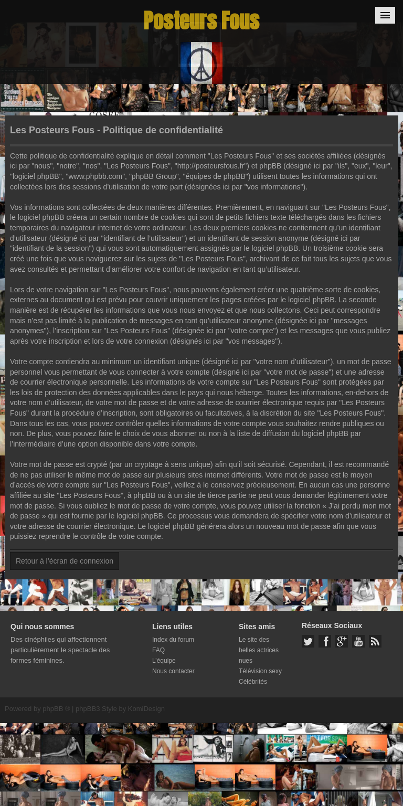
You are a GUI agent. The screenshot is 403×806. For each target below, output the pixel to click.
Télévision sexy (260, 671)
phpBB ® (56, 709)
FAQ (158, 650)
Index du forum (173, 639)
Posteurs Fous (201, 20)
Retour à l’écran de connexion (64, 561)
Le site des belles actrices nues (259, 650)
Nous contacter (173, 671)
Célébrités (253, 681)
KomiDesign (146, 709)
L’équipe (164, 660)
